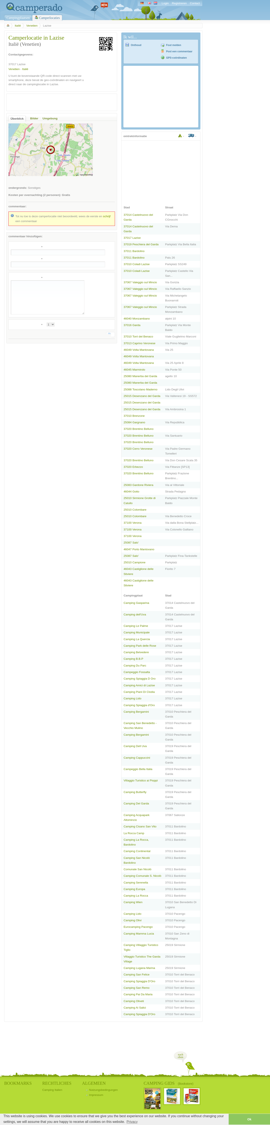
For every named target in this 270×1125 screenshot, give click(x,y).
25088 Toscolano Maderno (140, 389)
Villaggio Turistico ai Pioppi (141, 780)
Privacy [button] (132, 1122)
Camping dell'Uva (135, 614)
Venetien (32, 25)
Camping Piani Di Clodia (139, 691)
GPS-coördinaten (176, 57)
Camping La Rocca (136, 895)
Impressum (96, 1095)
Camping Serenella (136, 882)
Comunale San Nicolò (137, 869)
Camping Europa (134, 889)
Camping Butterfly (135, 792)
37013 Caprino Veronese (139, 343)
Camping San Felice (137, 974)
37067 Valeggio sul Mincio (140, 282)
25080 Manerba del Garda (140, 376)
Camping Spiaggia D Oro (139, 678)
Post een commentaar (179, 51)
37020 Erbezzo (133, 466)
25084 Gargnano (134, 422)
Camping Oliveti (134, 1001)
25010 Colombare (135, 509)
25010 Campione (135, 562)
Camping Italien (52, 1089)
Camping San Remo (137, 987)
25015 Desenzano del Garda (142, 396)
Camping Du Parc (135, 665)
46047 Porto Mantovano (139, 549)
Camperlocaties (49, 18)
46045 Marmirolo (134, 369)
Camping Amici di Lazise (139, 685)
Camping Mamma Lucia (139, 933)
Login (165, 3)
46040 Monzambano (137, 318)
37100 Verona (133, 522)
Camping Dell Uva (135, 746)
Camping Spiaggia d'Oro (139, 705)
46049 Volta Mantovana (139, 349)
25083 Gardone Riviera (138, 485)
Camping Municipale (137, 632)
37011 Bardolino (134, 251)
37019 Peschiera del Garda (141, 244)
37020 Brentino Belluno (139, 428)
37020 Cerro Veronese (138, 448)
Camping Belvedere (136, 652)
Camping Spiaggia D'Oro (139, 981)
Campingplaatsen (18, 18)
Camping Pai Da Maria (138, 994)
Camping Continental (137, 851)
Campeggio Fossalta (137, 672)
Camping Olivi (133, 920)
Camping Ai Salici (135, 1007)
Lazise (21, 64)
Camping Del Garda (136, 803)
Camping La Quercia (137, 639)
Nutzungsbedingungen (103, 1089)
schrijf (107, 216)
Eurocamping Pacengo (138, 926)
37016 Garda (132, 325)
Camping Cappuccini (137, 757)
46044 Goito (131, 491)
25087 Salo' (131, 542)
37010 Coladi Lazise (137, 264)
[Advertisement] (58, 102)
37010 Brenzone (134, 415)
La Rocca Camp (134, 833)
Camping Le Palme (136, 625)
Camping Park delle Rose (140, 645)
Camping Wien (133, 902)
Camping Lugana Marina (139, 968)
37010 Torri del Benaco (138, 336)
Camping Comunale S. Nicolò (142, 875)
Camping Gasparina (136, 602)
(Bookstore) (185, 1083)
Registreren (179, 3)
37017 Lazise (132, 237)
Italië (18, 25)
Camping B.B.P (133, 658)
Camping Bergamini (136, 711)
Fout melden (173, 45)
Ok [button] (249, 1119)
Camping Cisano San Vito (140, 826)
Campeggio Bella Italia (138, 769)
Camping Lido (132, 698)
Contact (195, 3)
